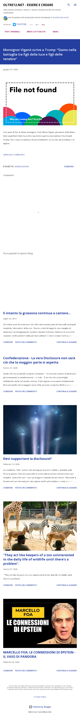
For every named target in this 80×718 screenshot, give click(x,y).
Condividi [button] (69, 166)
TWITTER (19, 24)
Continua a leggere (66, 342)
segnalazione (22, 166)
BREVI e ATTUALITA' (34, 31)
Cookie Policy (40, 697)
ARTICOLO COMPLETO (14, 155)
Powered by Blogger (40, 707)
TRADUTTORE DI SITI (61, 18)
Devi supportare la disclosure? (27, 458)
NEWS (54, 31)
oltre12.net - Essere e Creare (28, 5)
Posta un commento (26, 342)
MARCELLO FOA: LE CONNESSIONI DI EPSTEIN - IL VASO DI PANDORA (39, 654)
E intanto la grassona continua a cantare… (37, 313)
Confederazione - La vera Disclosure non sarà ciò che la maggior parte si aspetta (39, 360)
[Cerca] (68, 4)
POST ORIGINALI (10, 31)
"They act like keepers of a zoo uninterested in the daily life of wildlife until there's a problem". (38, 559)
